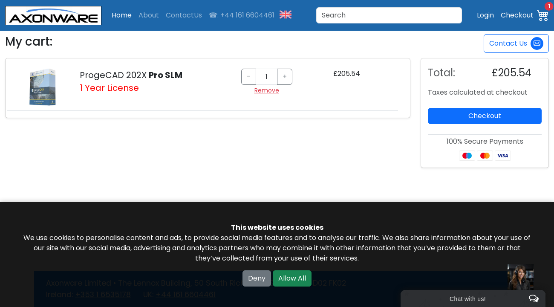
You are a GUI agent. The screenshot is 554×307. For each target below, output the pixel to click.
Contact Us (516, 43)
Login (485, 15)
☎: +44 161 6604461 (241, 15)
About (148, 15)
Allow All (292, 278)
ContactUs (184, 15)
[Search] (389, 15)
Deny (256, 278)
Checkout (517, 15)
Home (122, 15)
